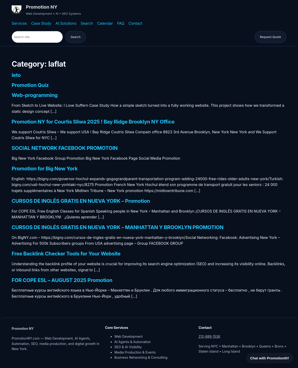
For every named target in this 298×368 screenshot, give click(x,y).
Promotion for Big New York (45, 169)
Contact (135, 23)
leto (16, 75)
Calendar (105, 23)
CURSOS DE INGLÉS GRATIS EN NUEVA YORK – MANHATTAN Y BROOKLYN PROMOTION (118, 227)
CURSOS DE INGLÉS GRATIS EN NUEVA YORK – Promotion (81, 201)
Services (19, 23)
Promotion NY (41, 7)
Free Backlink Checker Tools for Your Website (66, 254)
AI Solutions (65, 23)
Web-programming (35, 95)
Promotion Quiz (30, 85)
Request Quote (270, 37)
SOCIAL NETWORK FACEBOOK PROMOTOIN (65, 148)
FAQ (120, 23)
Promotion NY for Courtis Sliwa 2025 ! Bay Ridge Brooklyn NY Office (93, 122)
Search (87, 23)
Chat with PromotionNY (269, 358)
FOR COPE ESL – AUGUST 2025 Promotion (62, 280)
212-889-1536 (209, 336)
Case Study (41, 23)
